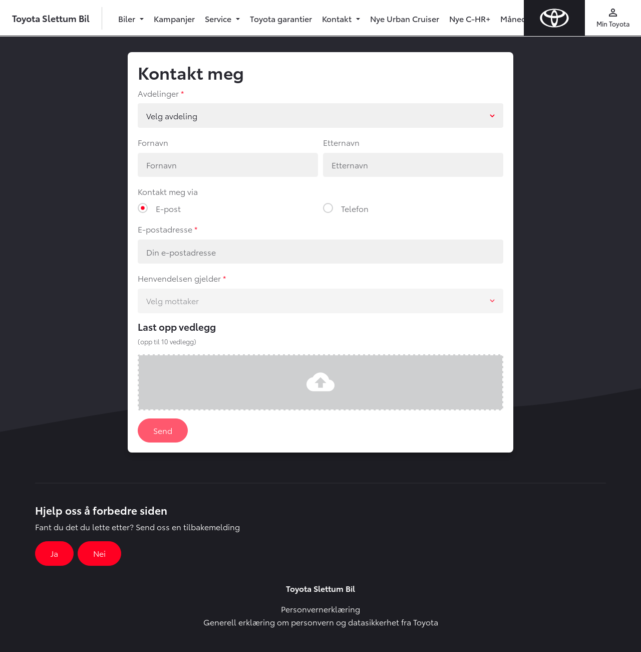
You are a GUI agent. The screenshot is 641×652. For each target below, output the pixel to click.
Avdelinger (158, 93)
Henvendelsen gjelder (179, 278)
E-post (168, 208)
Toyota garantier (281, 18)
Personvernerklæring (320, 608)
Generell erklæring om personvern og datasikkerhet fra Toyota (320, 621)
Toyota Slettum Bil (51, 18)
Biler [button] (127, 18)
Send (162, 430)
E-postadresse (165, 229)
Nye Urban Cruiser (404, 18)
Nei (99, 553)
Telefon (355, 208)
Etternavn (341, 142)
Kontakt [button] (338, 18)
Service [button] (219, 18)
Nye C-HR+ (469, 18)
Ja (54, 553)
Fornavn (153, 142)
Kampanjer (174, 18)
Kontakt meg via (168, 191)
